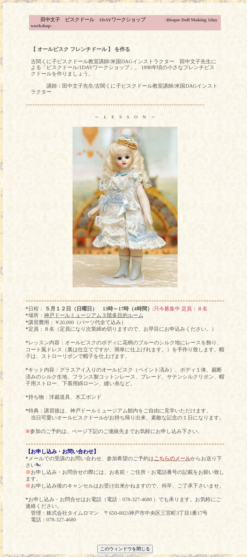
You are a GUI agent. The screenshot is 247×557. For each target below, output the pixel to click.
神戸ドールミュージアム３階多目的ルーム (93, 315)
